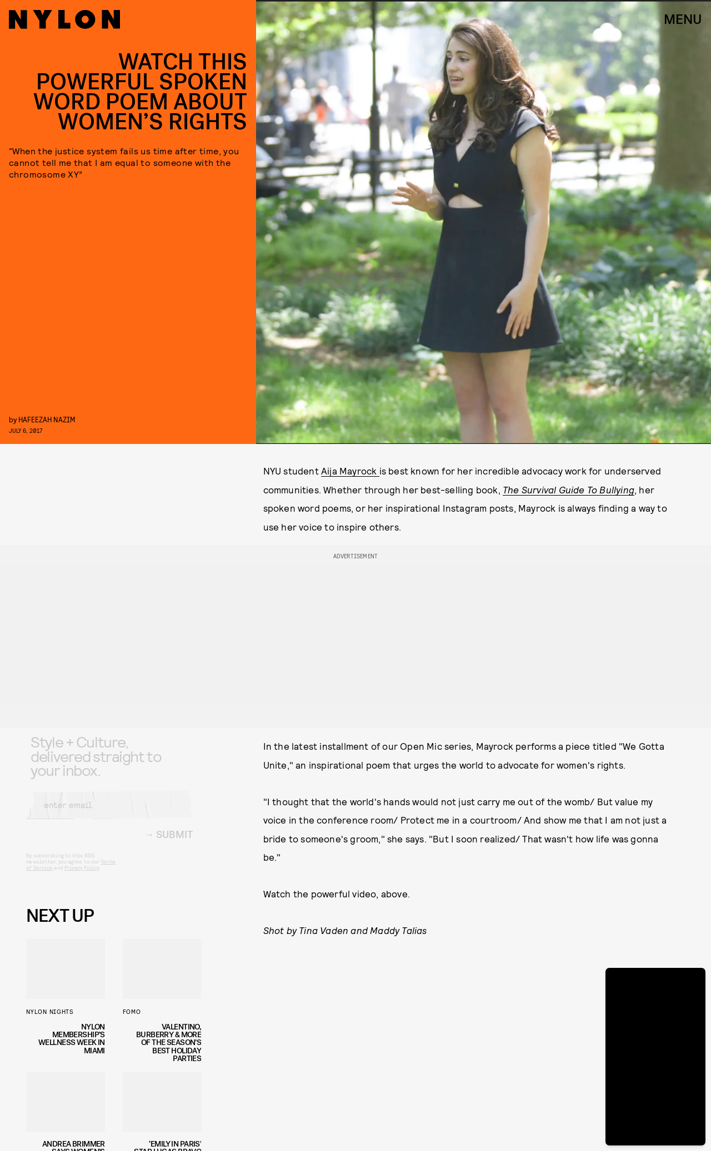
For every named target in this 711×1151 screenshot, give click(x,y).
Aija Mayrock (350, 470)
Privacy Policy (81, 876)
